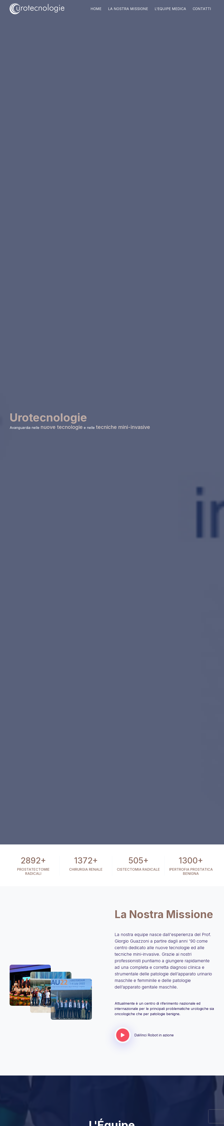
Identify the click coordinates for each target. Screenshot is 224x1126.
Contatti (202, 9)
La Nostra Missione (128, 9)
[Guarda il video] (122, 1035)
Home (96, 9)
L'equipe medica (170, 9)
